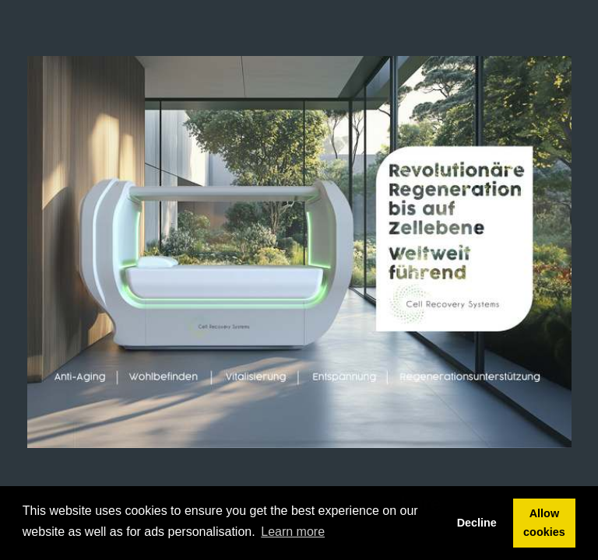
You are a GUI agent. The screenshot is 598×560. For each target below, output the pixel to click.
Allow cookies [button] (544, 522)
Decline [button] (477, 522)
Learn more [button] (293, 531)
